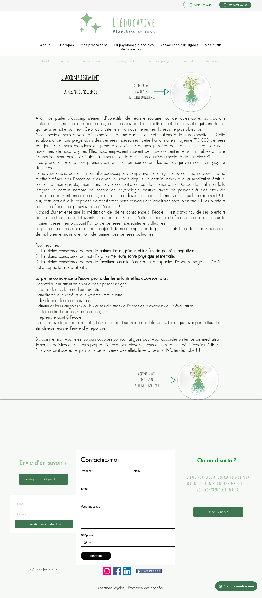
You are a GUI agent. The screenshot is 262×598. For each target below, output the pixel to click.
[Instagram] (107, 571)
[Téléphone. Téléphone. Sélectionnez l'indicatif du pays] (87, 542)
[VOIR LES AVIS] (200, 5)
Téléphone (87, 535)
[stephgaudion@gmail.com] (43, 479)
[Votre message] (131, 519)
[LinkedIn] (127, 571)
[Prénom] (42, 514)
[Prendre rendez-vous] (236, 586)
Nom (137, 471)
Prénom (87, 471)
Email (85, 489)
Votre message (90, 506)
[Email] (42, 504)
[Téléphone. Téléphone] (135, 542)
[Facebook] (117, 571)
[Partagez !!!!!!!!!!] (149, 571)
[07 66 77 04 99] (235, 5)
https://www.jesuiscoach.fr (42, 569)
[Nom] (156, 478)
